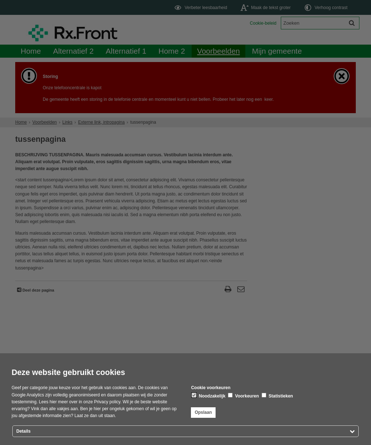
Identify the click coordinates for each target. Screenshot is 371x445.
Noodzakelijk (208, 396)
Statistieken (277, 396)
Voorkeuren (243, 396)
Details (23, 431)
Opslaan (203, 412)
